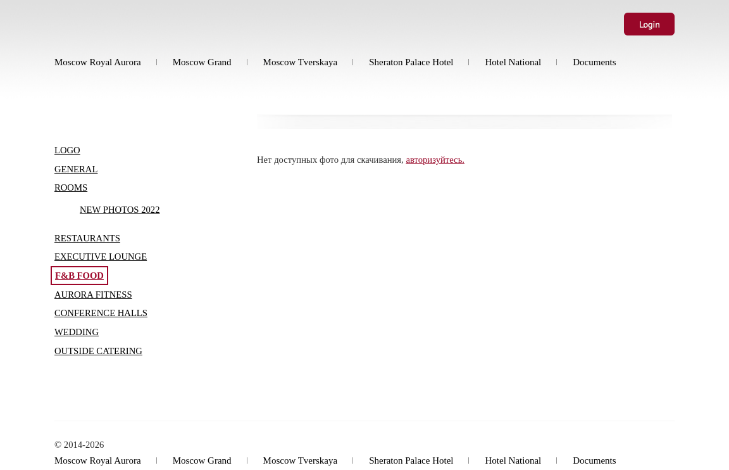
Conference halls (100, 313)
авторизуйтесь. (435, 160)
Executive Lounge (100, 256)
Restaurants (87, 238)
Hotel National (513, 62)
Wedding (76, 332)
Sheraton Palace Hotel (411, 62)
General (75, 169)
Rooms (70, 187)
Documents (594, 62)
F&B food (79, 275)
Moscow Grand (202, 62)
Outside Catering (98, 351)
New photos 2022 (120, 210)
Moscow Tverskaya (300, 62)
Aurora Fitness (93, 294)
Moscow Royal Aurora (97, 62)
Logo (67, 150)
